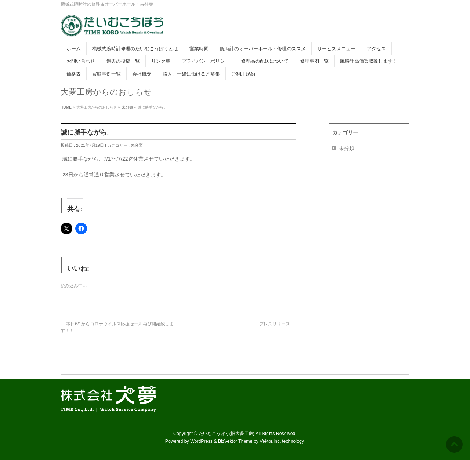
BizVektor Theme (235, 441)
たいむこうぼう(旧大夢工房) (226, 433)
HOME (66, 107)
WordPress (201, 441)
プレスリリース (277, 323)
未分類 (127, 107)
